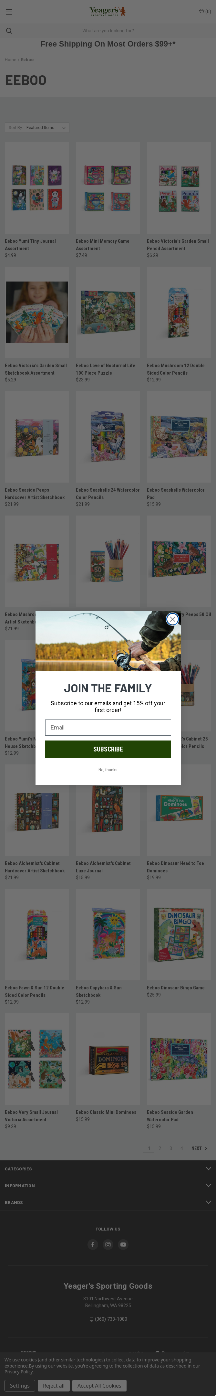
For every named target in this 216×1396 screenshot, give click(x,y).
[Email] (108, 727)
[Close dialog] (172, 619)
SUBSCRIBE (108, 749)
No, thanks (108, 770)
